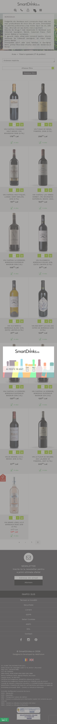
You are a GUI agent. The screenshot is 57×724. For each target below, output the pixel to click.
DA (27, 367)
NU (33, 367)
